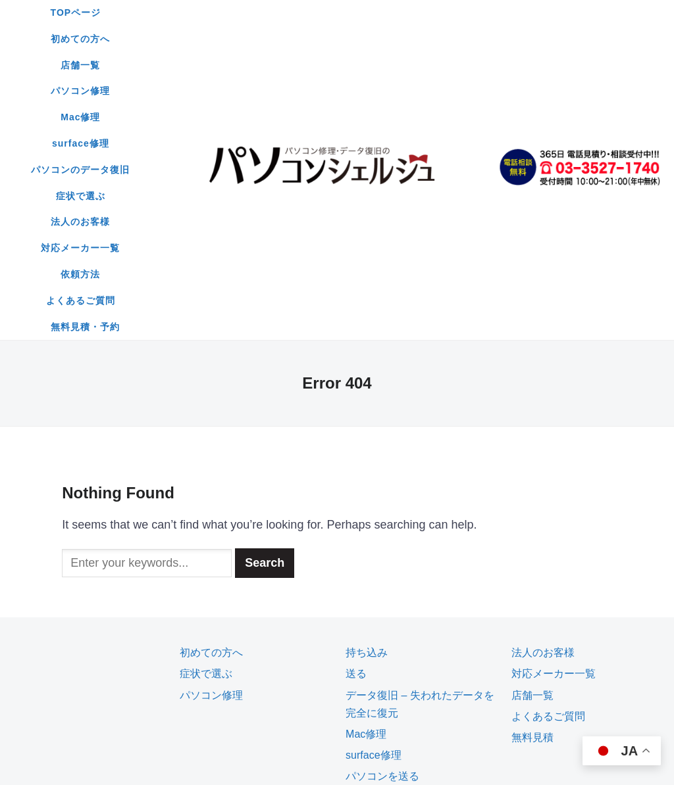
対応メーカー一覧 (196, 65)
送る (356, 411)
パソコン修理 (387, 12)
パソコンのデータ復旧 (277, 39)
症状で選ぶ (375, 39)
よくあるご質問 (356, 65)
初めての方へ (242, 12)
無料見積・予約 (448, 65)
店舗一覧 (315, 12)
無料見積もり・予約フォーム (414, 535)
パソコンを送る (382, 514)
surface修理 (176, 39)
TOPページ (165, 12)
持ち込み (367, 390)
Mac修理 (460, 12)
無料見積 (532, 475)
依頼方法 (279, 65)
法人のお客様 (452, 39)
